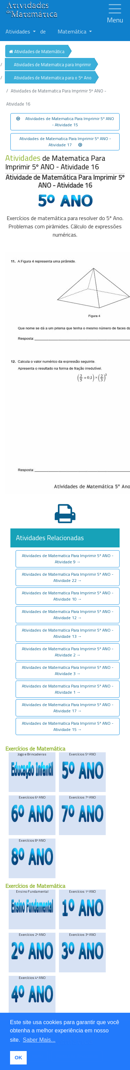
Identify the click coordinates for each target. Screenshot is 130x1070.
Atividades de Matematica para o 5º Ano (53, 77)
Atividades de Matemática (36, 51)
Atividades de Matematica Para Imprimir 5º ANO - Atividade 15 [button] (65, 122)
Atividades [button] (19, 31)
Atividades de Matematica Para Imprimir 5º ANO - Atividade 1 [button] (67, 689)
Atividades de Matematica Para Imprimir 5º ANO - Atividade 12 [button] (67, 614)
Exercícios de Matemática (35, 748)
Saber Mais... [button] (39, 1040)
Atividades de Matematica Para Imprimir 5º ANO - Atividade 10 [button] (67, 596)
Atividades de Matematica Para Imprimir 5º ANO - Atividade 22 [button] (67, 577)
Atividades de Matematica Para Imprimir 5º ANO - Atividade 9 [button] (67, 559)
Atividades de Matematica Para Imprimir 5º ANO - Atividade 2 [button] (67, 652)
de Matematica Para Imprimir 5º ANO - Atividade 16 (55, 162)
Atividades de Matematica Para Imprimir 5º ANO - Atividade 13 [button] (67, 633)
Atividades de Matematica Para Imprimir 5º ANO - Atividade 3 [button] (67, 670)
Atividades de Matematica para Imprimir (52, 64)
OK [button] (18, 1057)
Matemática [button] (73, 31)
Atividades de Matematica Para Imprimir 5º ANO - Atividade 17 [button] (65, 142)
